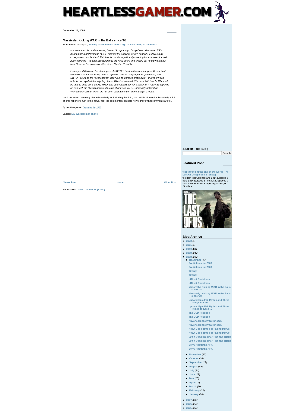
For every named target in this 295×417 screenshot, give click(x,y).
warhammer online (87, 113)
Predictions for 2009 (200, 263)
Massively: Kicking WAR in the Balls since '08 (94, 40)
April (192, 382)
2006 (189, 404)
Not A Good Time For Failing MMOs (209, 328)
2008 (189, 256)
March (193, 386)
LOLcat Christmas (199, 279)
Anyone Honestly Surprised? (205, 320)
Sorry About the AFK (201, 344)
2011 (189, 244)
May (192, 378)
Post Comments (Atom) (91, 189)
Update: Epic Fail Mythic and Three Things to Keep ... (209, 301)
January (194, 394)
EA (73, 113)
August (193, 366)
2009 (189, 253)
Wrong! (193, 271)
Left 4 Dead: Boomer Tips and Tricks (210, 336)
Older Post (170, 182)
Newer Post (69, 182)
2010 (189, 249)
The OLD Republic (199, 312)
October (194, 358)
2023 (189, 240)
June (192, 374)
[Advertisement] (119, 152)
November (195, 354)
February (194, 390)
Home (120, 182)
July (192, 370)
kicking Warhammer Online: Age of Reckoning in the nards (123, 44)
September (196, 362)
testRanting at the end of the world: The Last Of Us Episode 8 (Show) (205, 173)
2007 (189, 400)
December (195, 259)
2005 (189, 407)
